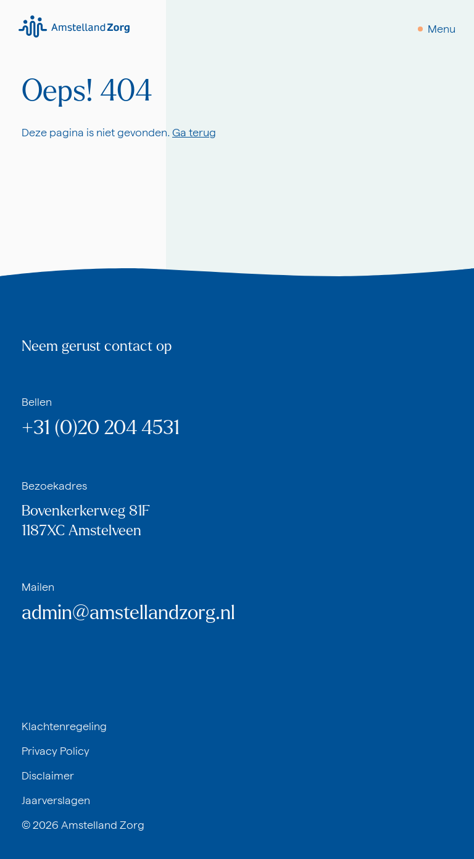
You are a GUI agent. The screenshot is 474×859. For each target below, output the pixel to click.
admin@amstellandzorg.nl (128, 612)
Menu (441, 29)
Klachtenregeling (64, 726)
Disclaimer (48, 775)
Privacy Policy (55, 751)
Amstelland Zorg (102, 825)
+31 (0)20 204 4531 (101, 427)
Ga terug (194, 132)
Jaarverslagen (56, 800)
